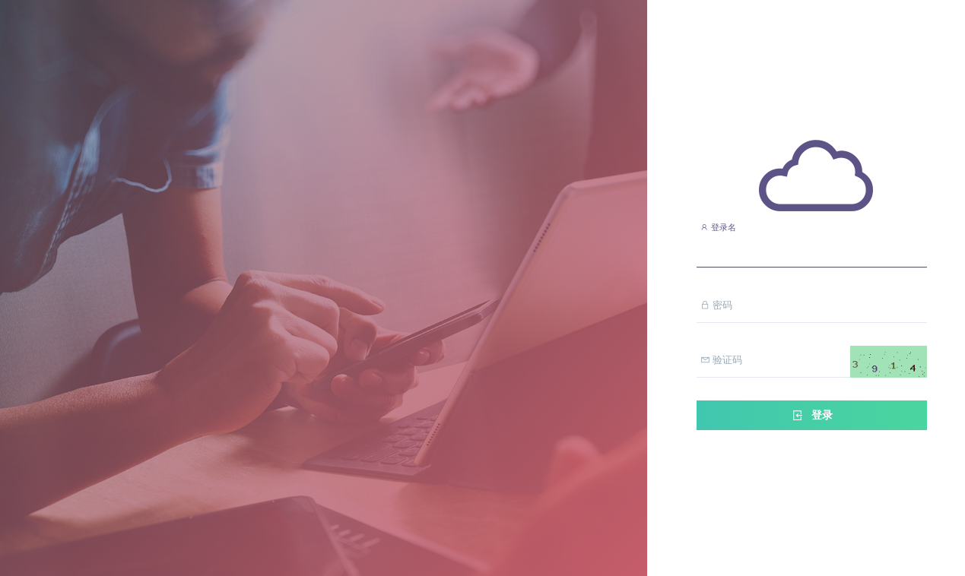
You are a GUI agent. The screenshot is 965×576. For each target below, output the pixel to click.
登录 (811, 415)
